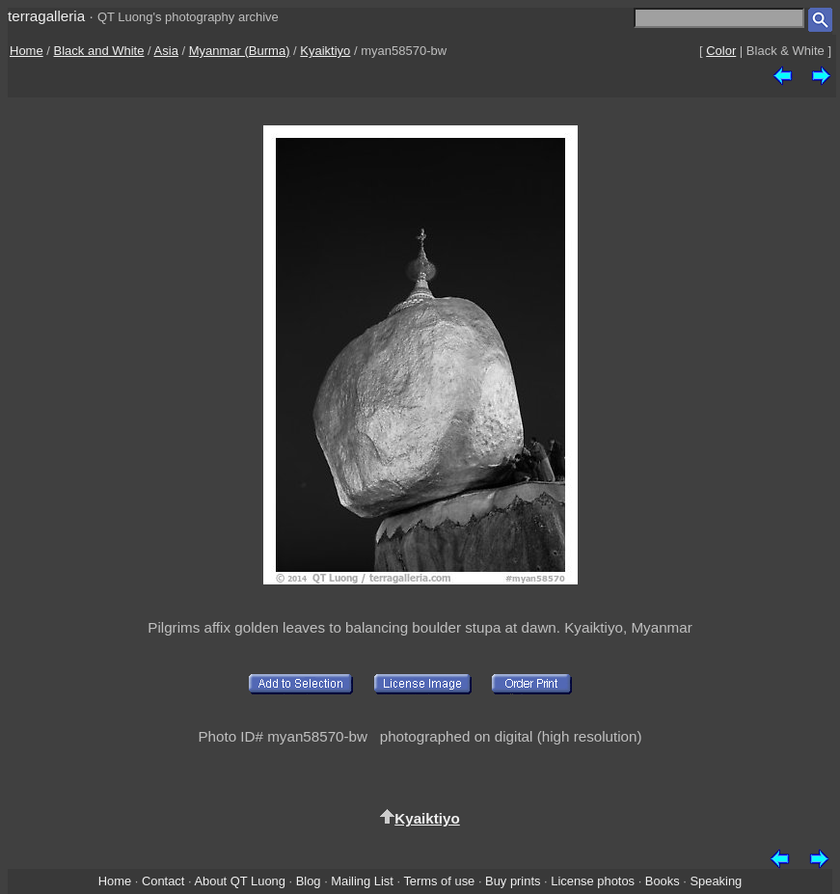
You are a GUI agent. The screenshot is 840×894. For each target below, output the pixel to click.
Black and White (99, 50)
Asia (166, 50)
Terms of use (438, 881)
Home (26, 50)
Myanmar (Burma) (239, 50)
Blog (308, 881)
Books (662, 881)
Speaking (716, 881)
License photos (593, 881)
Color (721, 50)
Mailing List (362, 881)
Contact (163, 881)
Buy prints (512, 881)
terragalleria (46, 16)
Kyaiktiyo (325, 50)
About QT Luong (239, 881)
